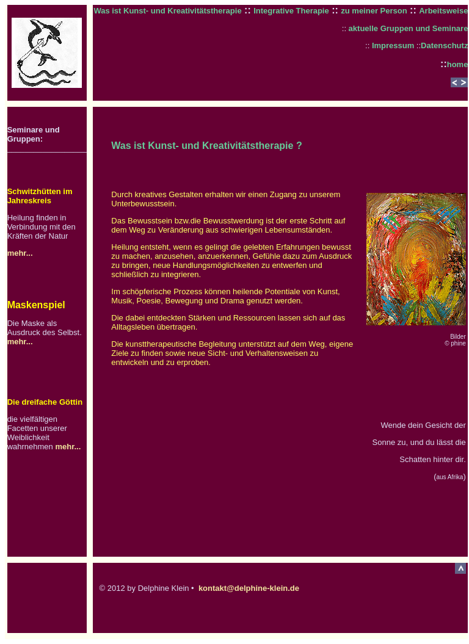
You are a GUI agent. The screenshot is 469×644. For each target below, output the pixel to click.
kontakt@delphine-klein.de (248, 588)
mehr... (20, 253)
